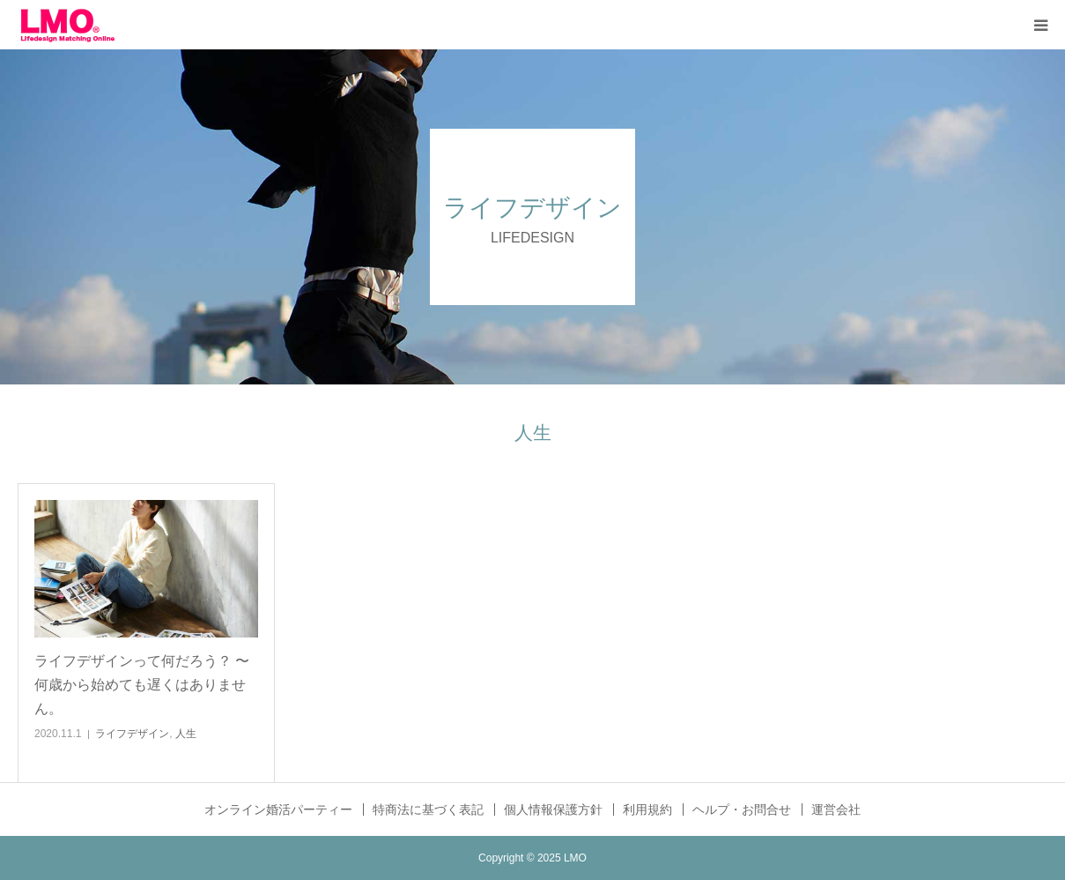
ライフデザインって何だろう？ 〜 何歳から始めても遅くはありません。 (141, 684)
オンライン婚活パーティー (278, 809)
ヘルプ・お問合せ (741, 809)
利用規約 (647, 809)
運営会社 (836, 809)
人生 (185, 733)
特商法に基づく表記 (428, 809)
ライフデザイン (132, 733)
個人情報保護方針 (553, 809)
